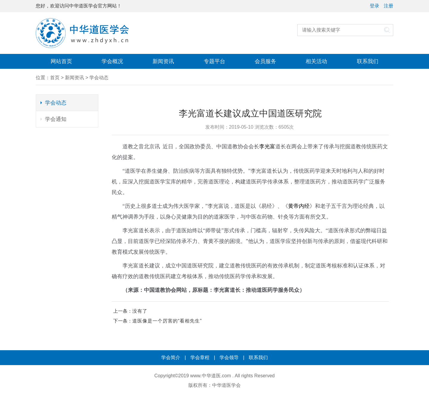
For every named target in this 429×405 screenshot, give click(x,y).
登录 (374, 5)
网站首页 (61, 61)
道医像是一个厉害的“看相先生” (167, 320)
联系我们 (367, 61)
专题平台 (214, 61)
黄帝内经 (299, 206)
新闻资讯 (163, 61)
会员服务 (265, 61)
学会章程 (199, 357)
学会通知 (55, 119)
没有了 (139, 311)
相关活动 (316, 61)
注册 (388, 5)
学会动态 (98, 77)
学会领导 (229, 357)
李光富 (267, 146)
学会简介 (170, 357)
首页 (55, 77)
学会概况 (112, 61)
